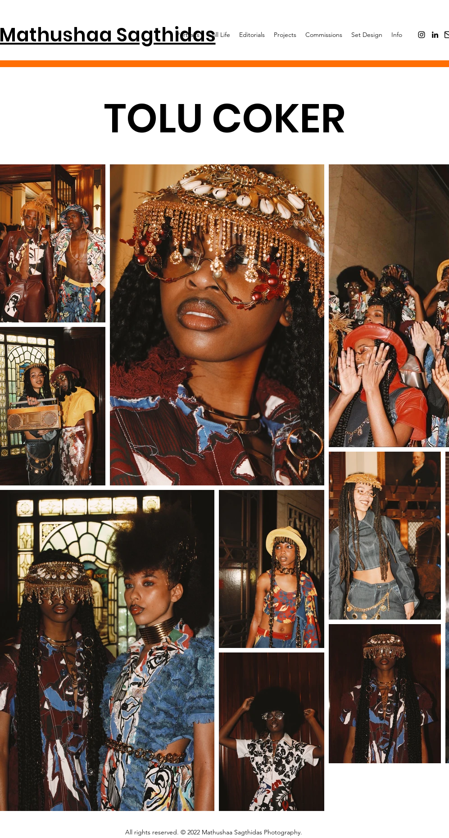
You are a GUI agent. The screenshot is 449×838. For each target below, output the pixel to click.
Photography (282, 832)
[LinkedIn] (435, 34)
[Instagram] (421, 34)
